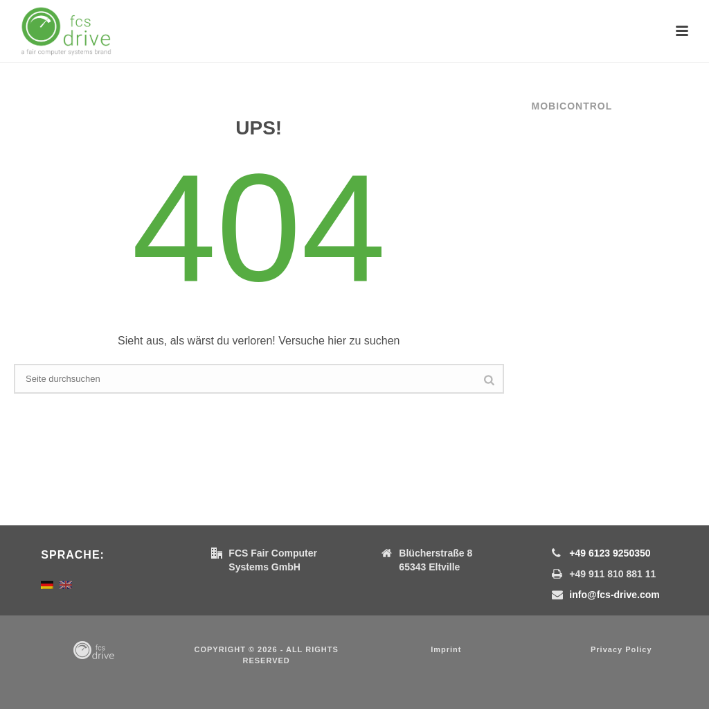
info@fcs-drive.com (614, 594)
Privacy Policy (621, 649)
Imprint (446, 649)
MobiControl (572, 106)
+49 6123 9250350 (609, 553)
